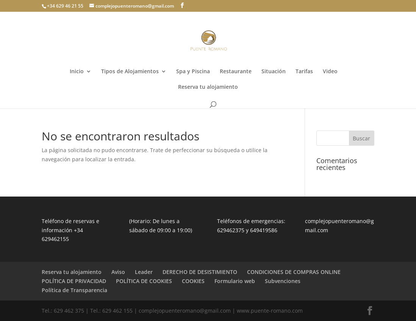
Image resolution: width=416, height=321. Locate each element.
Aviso (118, 271)
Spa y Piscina (193, 72)
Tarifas (304, 72)
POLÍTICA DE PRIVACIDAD (74, 281)
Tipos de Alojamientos (130, 72)
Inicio (77, 72)
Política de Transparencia (74, 290)
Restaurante (236, 72)
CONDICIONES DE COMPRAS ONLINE (294, 271)
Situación (273, 72)
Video (330, 72)
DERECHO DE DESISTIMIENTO (200, 271)
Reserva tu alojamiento (208, 87)
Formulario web (234, 281)
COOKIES (193, 281)
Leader (144, 271)
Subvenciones (282, 281)
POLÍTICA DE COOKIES (144, 281)
